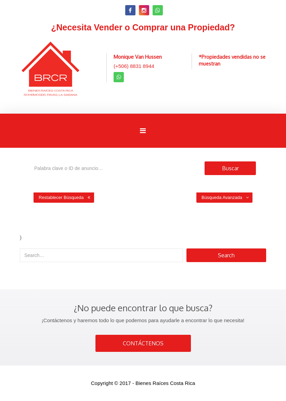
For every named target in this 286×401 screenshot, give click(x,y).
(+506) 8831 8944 (134, 66)
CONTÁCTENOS (143, 343)
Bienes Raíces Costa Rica (165, 383)
